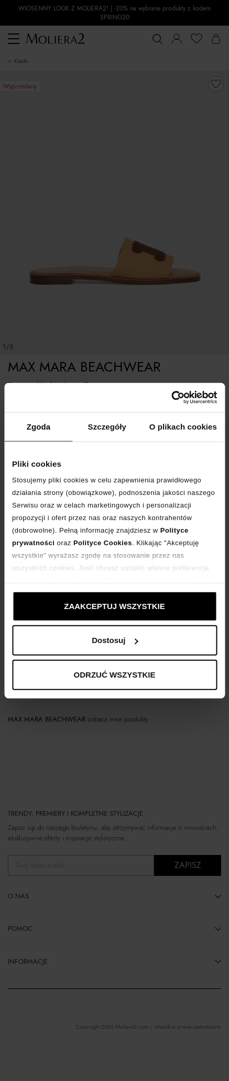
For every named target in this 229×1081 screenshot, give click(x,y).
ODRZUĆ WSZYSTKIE (115, 674)
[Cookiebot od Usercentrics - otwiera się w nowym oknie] (171, 397)
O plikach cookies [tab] (183, 426)
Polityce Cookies (102, 543)
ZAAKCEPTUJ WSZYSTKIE (114, 605)
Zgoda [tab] (39, 426)
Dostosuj (115, 640)
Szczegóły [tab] (107, 426)
